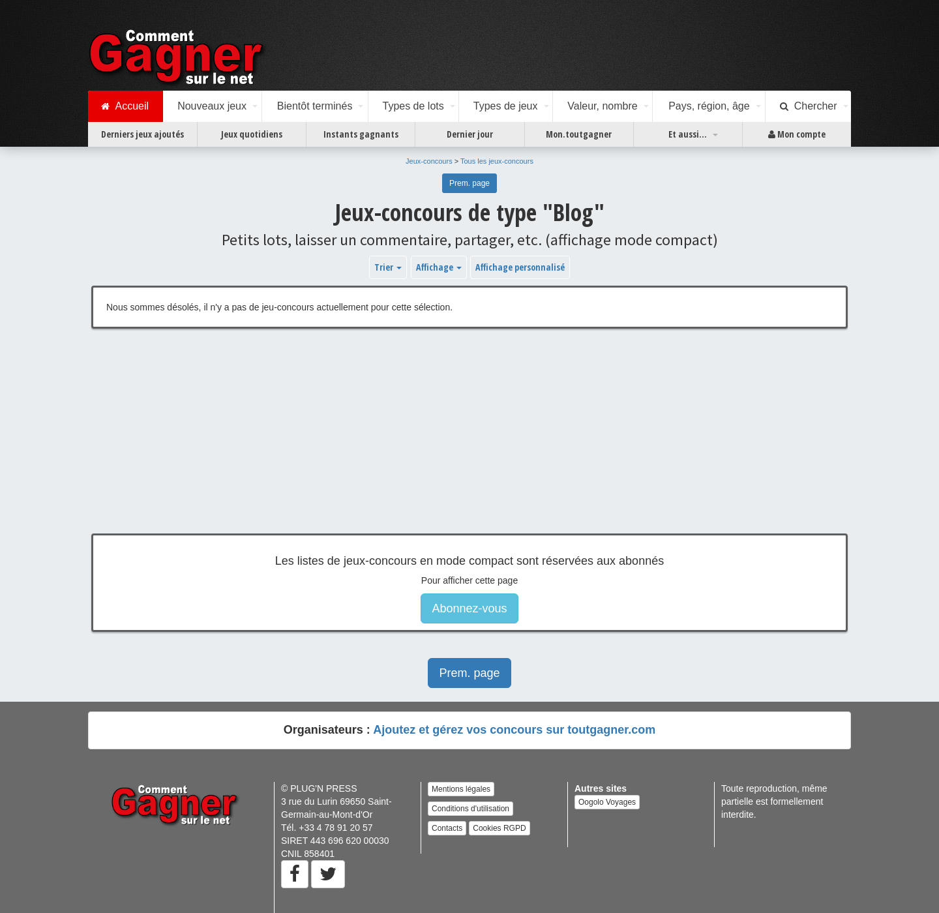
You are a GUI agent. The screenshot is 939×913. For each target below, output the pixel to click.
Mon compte (797, 134)
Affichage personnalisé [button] (520, 267)
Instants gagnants (360, 134)
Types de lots (412, 106)
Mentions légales (461, 789)
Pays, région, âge (709, 106)
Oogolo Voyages (607, 802)
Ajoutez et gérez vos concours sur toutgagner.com (514, 729)
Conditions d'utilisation (470, 808)
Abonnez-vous (469, 608)
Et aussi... (687, 134)
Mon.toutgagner (579, 134)
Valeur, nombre (602, 106)
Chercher (808, 106)
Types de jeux (505, 106)
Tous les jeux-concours (496, 161)
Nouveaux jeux (211, 106)
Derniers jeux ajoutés (142, 134)
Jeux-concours (429, 161)
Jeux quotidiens (251, 134)
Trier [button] (388, 267)
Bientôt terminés (315, 106)
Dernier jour (470, 134)
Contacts (447, 828)
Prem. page (469, 183)
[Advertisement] (469, 440)
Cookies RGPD (499, 828)
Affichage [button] (439, 267)
